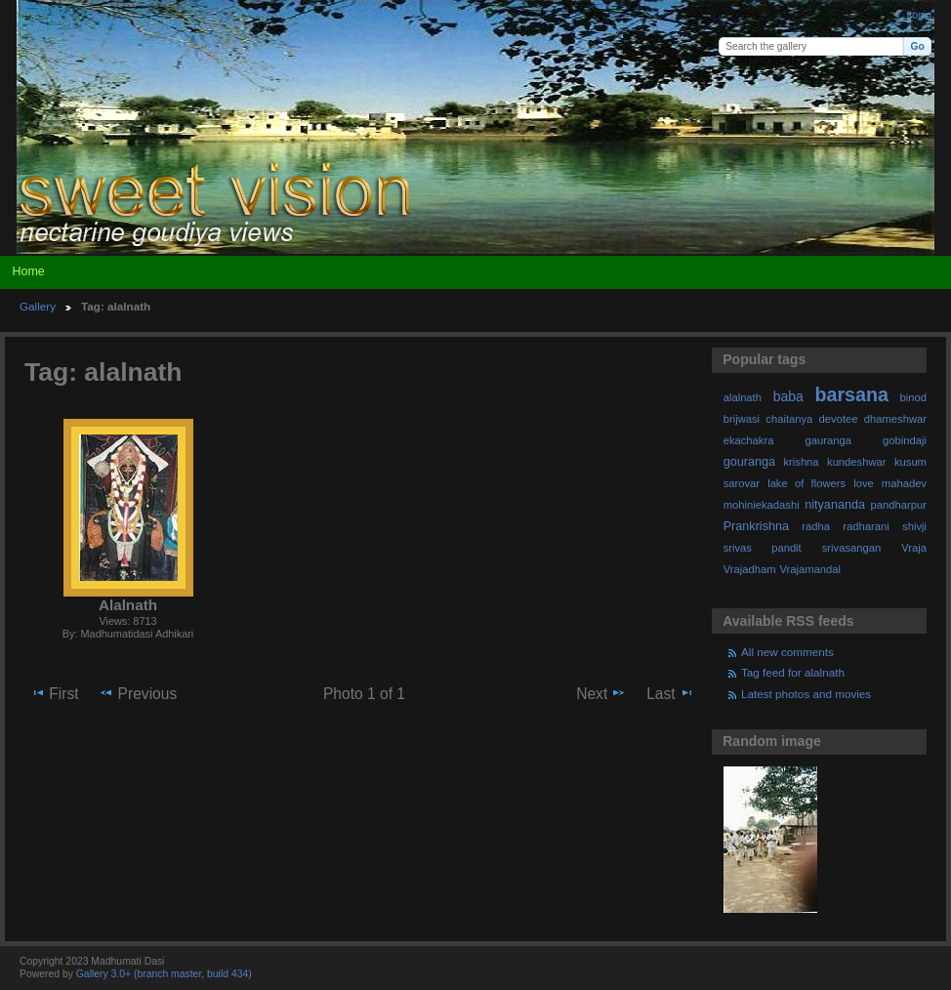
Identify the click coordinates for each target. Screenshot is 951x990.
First (54, 693)
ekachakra (749, 440)
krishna (800, 462)
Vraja (914, 548)
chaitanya (788, 419)
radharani (866, 526)
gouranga (749, 462)
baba (788, 396)
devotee (838, 419)
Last (670, 693)
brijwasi (742, 419)
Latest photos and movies (806, 693)
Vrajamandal (810, 569)
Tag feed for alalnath (793, 672)
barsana (852, 394)
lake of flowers (806, 483)
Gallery (38, 306)
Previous (138, 693)
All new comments (787, 651)
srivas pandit (763, 548)
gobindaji (905, 440)
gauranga (828, 440)
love (863, 483)
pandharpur (899, 505)
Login (919, 15)
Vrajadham (750, 569)
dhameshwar (895, 419)
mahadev (904, 483)
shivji (914, 526)
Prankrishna (756, 526)
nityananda (835, 505)
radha (816, 526)
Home (28, 271)
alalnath (743, 397)
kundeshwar (857, 462)
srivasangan (852, 548)
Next (601, 693)
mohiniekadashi (762, 505)
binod (913, 397)
